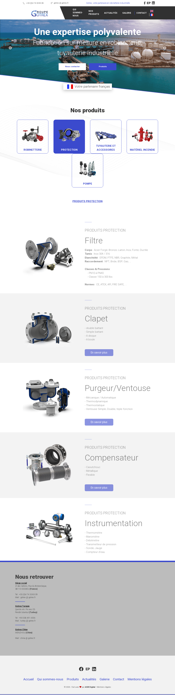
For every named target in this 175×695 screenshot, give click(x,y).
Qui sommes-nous (50, 679)
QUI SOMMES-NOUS (61, 12)
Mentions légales (139, 679)
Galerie (105, 679)
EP (165, 3)
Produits (73, 679)
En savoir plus (89, 352)
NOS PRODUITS (77, 12)
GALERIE (110, 13)
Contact (118, 679)
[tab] (49, 137)
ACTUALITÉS (94, 13)
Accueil (28, 679)
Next (164, 48)
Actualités (89, 679)
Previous (10, 48)
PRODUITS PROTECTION (71, 201)
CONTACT (125, 13)
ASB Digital (90, 687)
